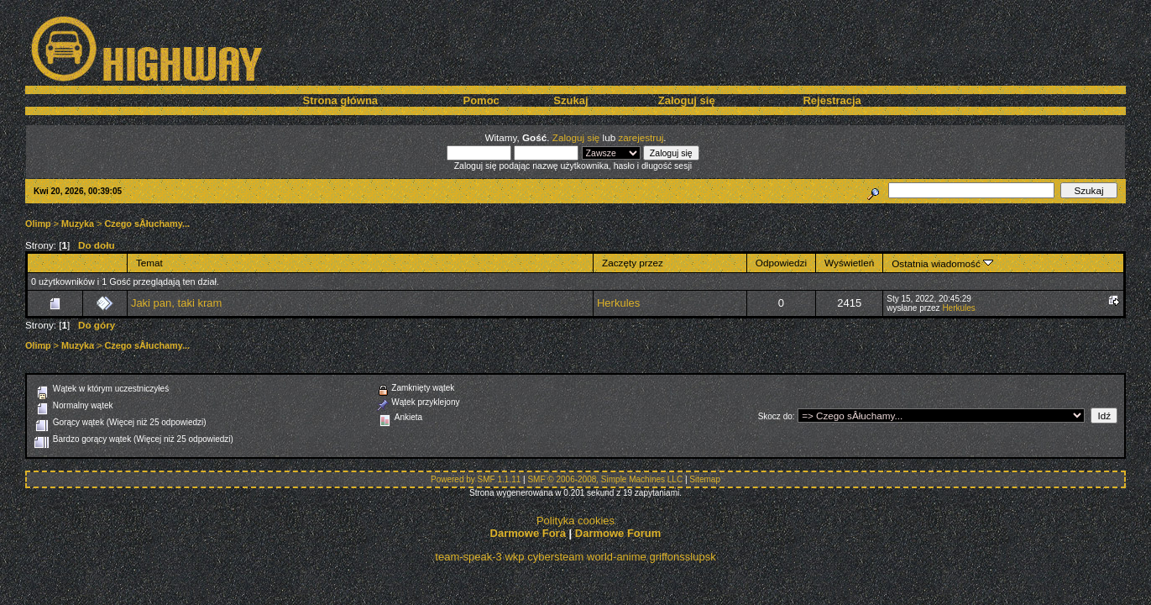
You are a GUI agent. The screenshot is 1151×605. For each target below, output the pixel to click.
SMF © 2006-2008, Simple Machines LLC (605, 479)
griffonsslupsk (682, 556)
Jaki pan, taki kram (176, 303)
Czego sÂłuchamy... (148, 223)
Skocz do (775, 416)
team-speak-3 (468, 556)
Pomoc (481, 100)
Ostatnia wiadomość (942, 263)
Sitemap (704, 479)
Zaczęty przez (632, 262)
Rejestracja (832, 100)
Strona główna (341, 100)
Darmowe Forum (618, 533)
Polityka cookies (575, 520)
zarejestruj (640, 137)
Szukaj (570, 100)
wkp (514, 556)
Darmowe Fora (528, 533)
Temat (149, 262)
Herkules (618, 303)
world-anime (616, 556)
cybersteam (555, 556)
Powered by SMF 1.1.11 (476, 479)
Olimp (38, 223)
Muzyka (77, 223)
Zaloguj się (686, 100)
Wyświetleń (849, 262)
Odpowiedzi (781, 262)
